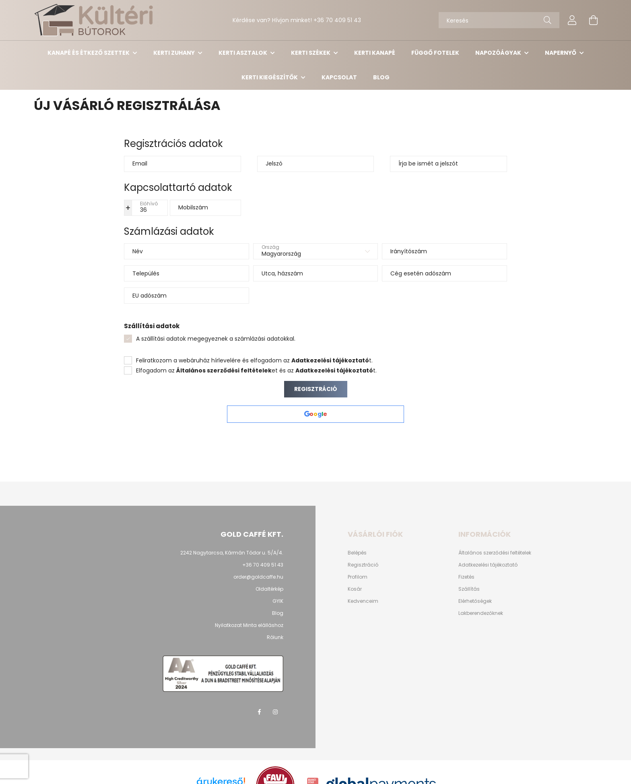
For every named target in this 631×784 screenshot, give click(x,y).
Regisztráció (315, 389)
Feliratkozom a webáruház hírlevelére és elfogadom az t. (254, 360)
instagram (275, 712)
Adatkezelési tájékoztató (488, 565)
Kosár (355, 589)
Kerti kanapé (374, 53)
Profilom (357, 577)
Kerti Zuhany (174, 53)
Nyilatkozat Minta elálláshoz (249, 625)
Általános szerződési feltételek (494, 553)
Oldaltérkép (269, 588)
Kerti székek (311, 53)
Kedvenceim (363, 601)
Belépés (357, 553)
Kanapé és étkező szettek (89, 53)
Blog (381, 77)
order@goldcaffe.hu (258, 576)
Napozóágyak (498, 53)
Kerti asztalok (243, 53)
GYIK (277, 601)
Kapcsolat (339, 77)
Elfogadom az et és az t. (256, 370)
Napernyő (561, 53)
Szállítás (469, 589)
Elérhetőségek (475, 601)
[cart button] (593, 20)
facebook (259, 712)
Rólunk (275, 637)
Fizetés (466, 577)
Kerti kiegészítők (270, 77)
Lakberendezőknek (480, 613)
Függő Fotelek (435, 53)
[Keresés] (499, 20)
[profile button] (572, 20)
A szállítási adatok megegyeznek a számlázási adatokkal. (215, 339)
